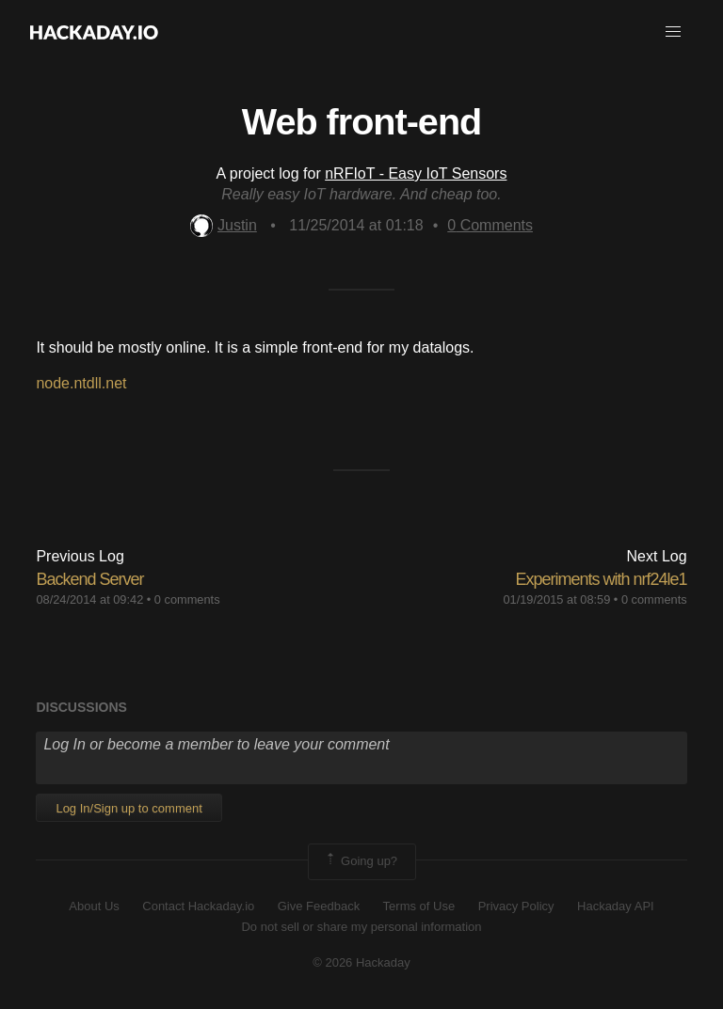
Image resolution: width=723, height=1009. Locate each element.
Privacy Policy (516, 906)
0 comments (187, 599)
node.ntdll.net (81, 383)
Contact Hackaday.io (198, 906)
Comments (490, 225)
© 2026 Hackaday (361, 962)
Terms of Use (419, 906)
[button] (673, 32)
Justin (223, 225)
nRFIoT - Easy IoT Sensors (415, 173)
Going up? (360, 861)
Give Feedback (319, 906)
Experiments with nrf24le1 (600, 579)
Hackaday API (615, 906)
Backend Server (89, 579)
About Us (94, 906)
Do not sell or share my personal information (361, 927)
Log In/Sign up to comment (128, 808)
